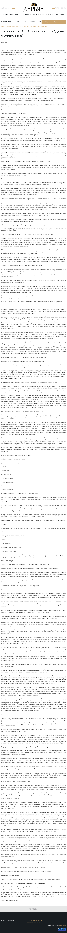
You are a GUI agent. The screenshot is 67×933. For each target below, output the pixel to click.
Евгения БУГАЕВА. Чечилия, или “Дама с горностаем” (33, 26)
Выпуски (8, 26)
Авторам (33, 22)
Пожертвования (33, 923)
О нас (24, 22)
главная (3, 26)
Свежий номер (6, 22)
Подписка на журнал (35, 920)
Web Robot (62, 925)
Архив (17, 22)
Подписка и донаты (53, 22)
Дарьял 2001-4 (15, 26)
